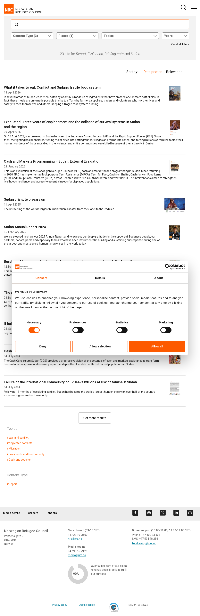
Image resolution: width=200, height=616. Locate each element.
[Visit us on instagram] (149, 513)
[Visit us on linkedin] (176, 513)
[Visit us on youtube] (190, 513)
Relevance (174, 72)
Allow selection (100, 346)
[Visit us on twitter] (163, 513)
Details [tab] (100, 278)
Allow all (157, 346)
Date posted (153, 72)
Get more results (94, 418)
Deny (42, 346)
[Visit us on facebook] (135, 513)
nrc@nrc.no (75, 538)
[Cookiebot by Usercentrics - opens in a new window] (168, 267)
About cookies (87, 605)
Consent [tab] (41, 278)
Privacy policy (59, 605)
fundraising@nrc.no (144, 543)
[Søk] (100, 24)
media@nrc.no (77, 555)
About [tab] (158, 278)
